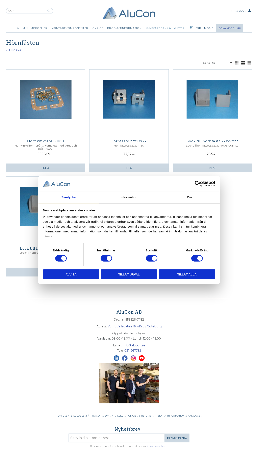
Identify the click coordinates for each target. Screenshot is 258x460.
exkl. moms (204, 28)
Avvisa (71, 274)
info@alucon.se (134, 345)
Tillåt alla (187, 274)
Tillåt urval (129, 274)
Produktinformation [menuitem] (124, 28)
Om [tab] (189, 197)
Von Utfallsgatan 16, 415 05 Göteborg (135, 326)
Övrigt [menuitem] (97, 28)
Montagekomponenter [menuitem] (69, 28)
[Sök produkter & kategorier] (25, 11)
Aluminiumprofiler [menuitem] (32, 28)
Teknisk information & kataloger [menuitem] (179, 416)
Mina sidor (241, 11)
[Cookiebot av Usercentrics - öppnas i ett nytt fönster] (197, 184)
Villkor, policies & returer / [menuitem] (134, 416)
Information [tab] (129, 197)
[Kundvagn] (190, 28)
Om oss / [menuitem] (63, 416)
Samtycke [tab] (68, 197)
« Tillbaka (13, 50)
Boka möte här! (229, 28)
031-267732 (132, 350)
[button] (236, 62)
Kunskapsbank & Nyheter (165, 28)
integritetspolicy (156, 446)
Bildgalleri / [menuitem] (80, 416)
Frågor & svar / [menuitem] (102, 416)
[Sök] (48, 11)
